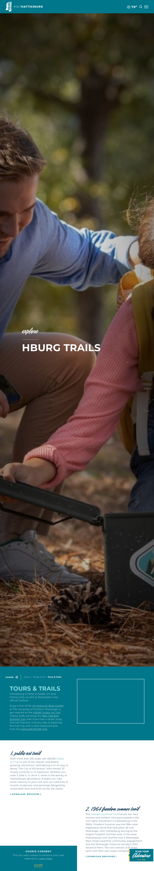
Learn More (46, 859)
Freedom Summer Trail (104, 817)
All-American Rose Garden (48, 711)
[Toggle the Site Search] (140, 6)
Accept (38, 865)
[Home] (24, 7)
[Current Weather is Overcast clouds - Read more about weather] (131, 7)
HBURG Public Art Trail (46, 717)
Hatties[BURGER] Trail (34, 734)
